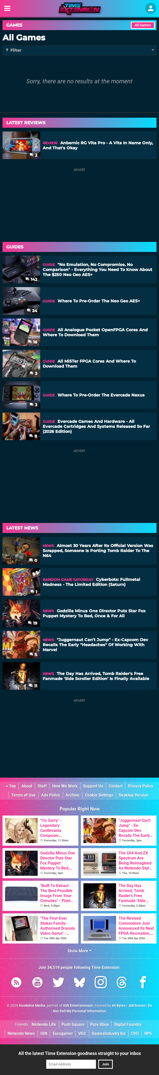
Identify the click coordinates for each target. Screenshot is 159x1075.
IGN (43, 1033)
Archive (72, 795)
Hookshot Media (32, 1005)
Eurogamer (63, 1033)
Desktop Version (133, 795)
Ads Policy (50, 795)
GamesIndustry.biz (109, 1033)
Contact (116, 786)
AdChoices (137, 1005)
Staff (42, 786)
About (26, 786)
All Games (143, 25)
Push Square (73, 1024)
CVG (135, 1033)
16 (32, 342)
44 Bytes (119, 1005)
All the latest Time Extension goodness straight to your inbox (79, 1053)
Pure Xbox (99, 1024)
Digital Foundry (127, 1024)
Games (14, 25)
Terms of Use (23, 795)
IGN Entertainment (78, 1005)
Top (11, 786)
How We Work (65, 786)
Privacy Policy (140, 786)
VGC (82, 1033)
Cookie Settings (99, 795)
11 (33, 686)
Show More (79, 951)
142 (31, 279)
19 (32, 623)
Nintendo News (21, 1033)
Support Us (93, 786)
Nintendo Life (44, 1024)
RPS (148, 1033)
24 (32, 310)
